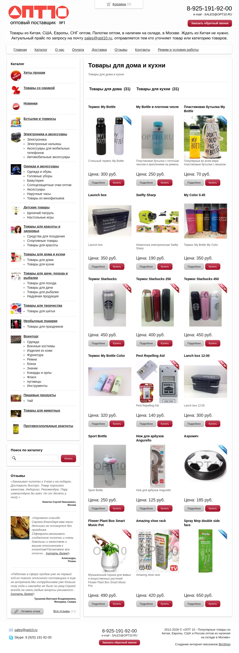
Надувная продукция (43, 296)
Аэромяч (191, 436)
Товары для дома (40, 260)
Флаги (31, 377)
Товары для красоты (42, 245)
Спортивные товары (42, 241)
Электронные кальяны (44, 144)
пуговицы (34, 381)
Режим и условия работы (178, 50)
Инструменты (37, 386)
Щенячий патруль (40, 213)
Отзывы (121, 50)
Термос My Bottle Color (106, 356)
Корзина (119, 4)
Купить (117, 182)
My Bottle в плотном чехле (157, 107)
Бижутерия (35, 180)
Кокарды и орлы (39, 373)
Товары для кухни (40, 264)
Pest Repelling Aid (150, 356)
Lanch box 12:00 (197, 356)
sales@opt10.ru (98, 38)
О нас (59, 50)
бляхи (31, 364)
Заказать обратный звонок (209, 23)
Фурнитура (35, 355)
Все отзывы (61, 611)
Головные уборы (39, 176)
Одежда (33, 342)
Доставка (99, 50)
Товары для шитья (41, 311)
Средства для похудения (46, 236)
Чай (30, 401)
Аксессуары (36, 189)
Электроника (37, 139)
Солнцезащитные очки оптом (49, 185)
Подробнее (98, 182)
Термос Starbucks (102, 279)
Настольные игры (40, 217)
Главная (20, 50)
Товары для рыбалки (43, 292)
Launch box (97, 195)
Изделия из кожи (39, 350)
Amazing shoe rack (151, 521)
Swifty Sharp (146, 195)
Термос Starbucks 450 (201, 279)
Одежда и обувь (39, 172)
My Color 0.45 (194, 195)
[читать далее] (57, 553)
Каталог (41, 50)
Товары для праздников (45, 326)
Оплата (78, 50)
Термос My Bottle (102, 107)
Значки (32, 368)
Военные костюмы (41, 346)
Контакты (142, 50)
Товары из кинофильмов (45, 198)
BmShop (224, 644)
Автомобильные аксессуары (48, 157)
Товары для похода (41, 283)
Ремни (32, 359)
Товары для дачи (40, 287)
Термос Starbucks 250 (153, 279)
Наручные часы (39, 194)
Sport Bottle (97, 436)
